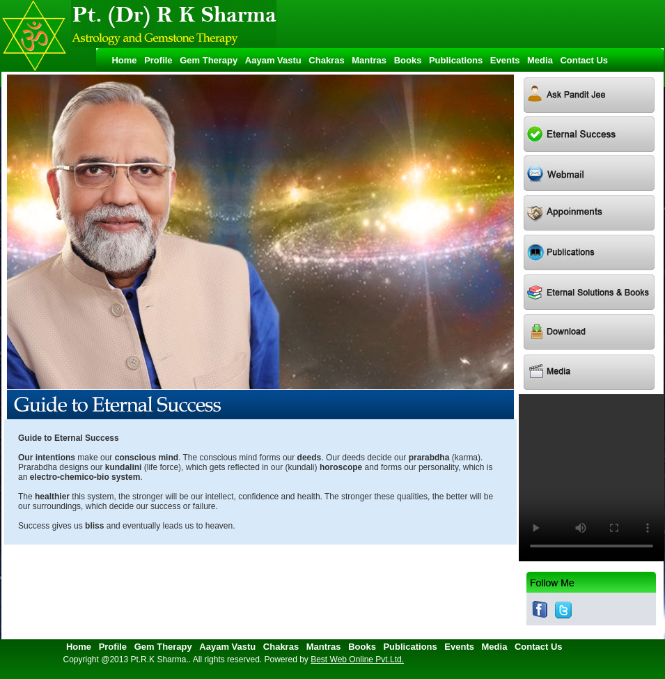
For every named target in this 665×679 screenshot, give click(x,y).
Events (507, 60)
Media (542, 60)
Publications (458, 60)
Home (122, 60)
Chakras (329, 60)
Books (410, 60)
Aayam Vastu (275, 60)
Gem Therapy (211, 60)
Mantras (371, 60)
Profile (161, 60)
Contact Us (584, 60)
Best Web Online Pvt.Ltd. (357, 659)
